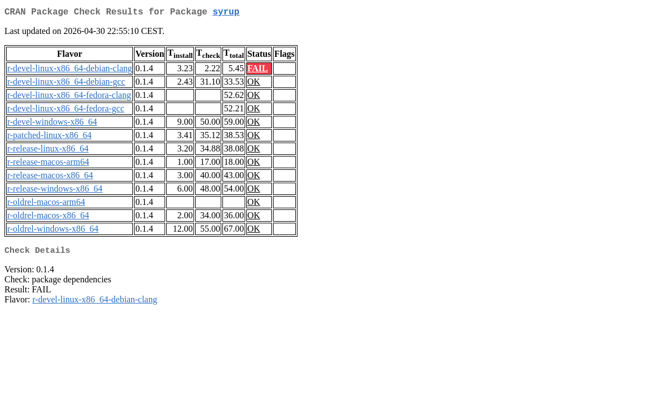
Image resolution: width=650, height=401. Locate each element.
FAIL (257, 70)
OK (253, 84)
